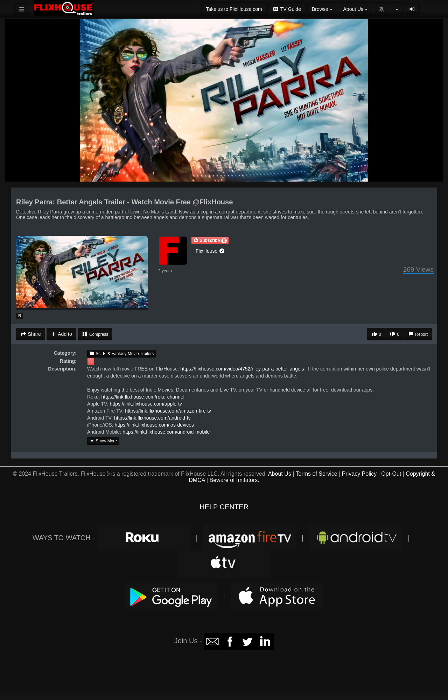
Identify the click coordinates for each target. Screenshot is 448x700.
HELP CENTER (224, 507)
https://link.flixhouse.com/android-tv (152, 418)
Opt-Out (391, 474)
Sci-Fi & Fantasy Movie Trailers (121, 353)
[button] (210, 240)
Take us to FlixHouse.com (234, 9)
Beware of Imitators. (234, 480)
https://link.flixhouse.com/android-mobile (166, 432)
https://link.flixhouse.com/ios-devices (154, 425)
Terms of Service (316, 474)
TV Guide (287, 9)
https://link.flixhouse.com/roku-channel (142, 397)
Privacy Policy (359, 474)
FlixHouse (210, 251)
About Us (279, 474)
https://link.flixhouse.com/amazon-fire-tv (168, 411)
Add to (61, 334)
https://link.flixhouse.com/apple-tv (146, 404)
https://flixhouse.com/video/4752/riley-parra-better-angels (242, 369)
